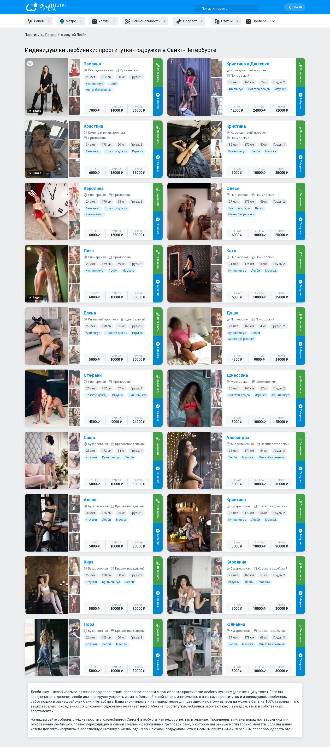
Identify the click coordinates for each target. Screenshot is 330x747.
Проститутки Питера (41, 35)
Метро (68, 21)
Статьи (224, 21)
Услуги (100, 21)
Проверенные (260, 21)
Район (36, 21)
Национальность (142, 21)
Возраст (186, 21)
